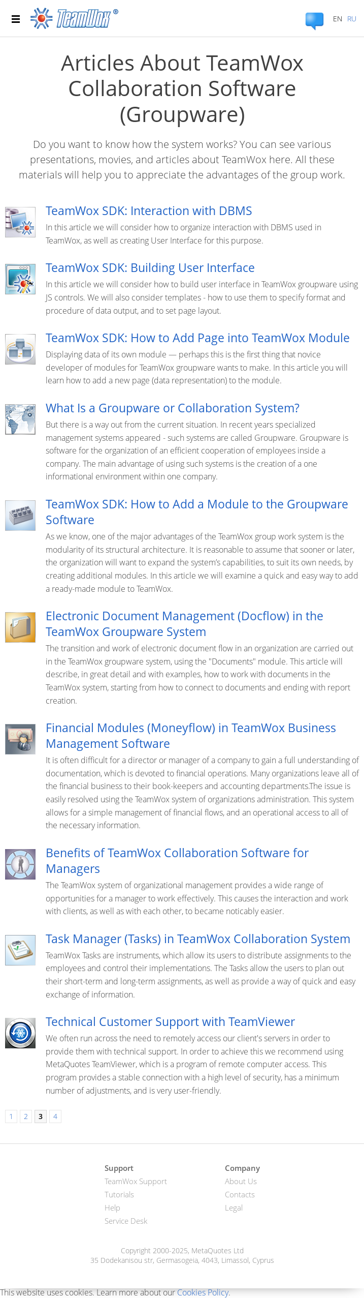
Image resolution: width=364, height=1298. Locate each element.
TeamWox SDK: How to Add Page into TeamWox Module (198, 337)
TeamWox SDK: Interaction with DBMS (149, 210)
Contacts (240, 1194)
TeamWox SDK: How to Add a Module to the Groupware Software (197, 512)
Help (112, 1207)
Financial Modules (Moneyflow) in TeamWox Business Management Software (191, 735)
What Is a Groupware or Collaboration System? (173, 408)
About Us (241, 1181)
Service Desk (126, 1221)
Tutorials (119, 1194)
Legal (234, 1207)
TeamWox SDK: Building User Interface (150, 267)
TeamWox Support (136, 1181)
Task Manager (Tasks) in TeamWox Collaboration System (198, 938)
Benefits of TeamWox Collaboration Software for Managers (177, 860)
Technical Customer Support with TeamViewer (170, 1021)
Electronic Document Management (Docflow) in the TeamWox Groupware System (184, 624)
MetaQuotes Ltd (217, 1250)
